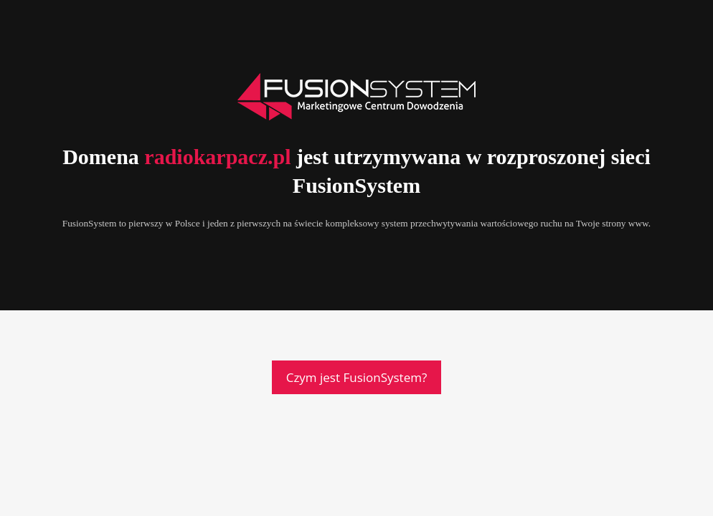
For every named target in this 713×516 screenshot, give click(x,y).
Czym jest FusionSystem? (357, 377)
